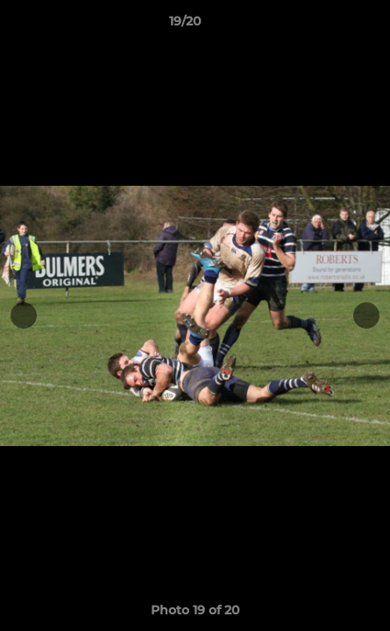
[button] (326, 25)
